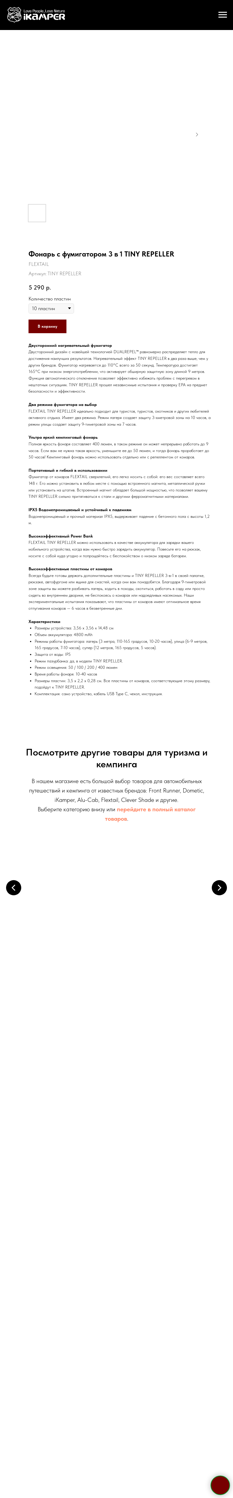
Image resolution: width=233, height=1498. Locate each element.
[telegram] (100, 1208)
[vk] (132, 1208)
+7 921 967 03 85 (116, 1137)
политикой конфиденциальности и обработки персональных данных (132, 1321)
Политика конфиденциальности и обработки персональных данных (116, 1421)
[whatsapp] (111, 1208)
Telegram (99, 1150)
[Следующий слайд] (219, 887)
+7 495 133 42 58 (116, 1125)
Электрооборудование (75, 1001)
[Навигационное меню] (222, 15)
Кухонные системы (159, 1001)
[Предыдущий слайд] (13, 887)
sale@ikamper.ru (116, 1161)
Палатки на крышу (74, 910)
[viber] (122, 1208)
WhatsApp (131, 1150)
